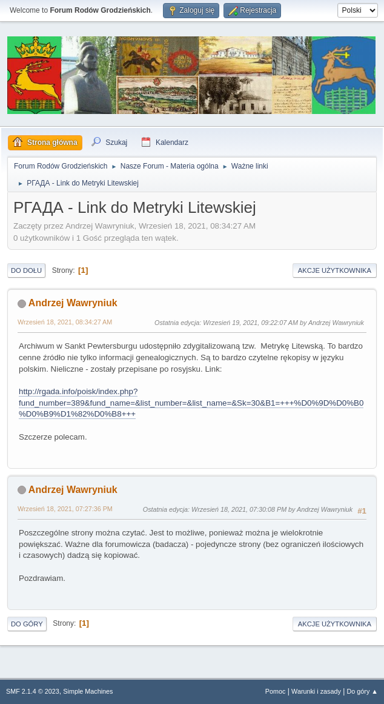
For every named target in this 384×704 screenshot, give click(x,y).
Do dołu (26, 270)
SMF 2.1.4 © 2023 (32, 691)
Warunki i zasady (316, 691)
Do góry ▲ (362, 691)
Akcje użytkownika (334, 270)
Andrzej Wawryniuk (73, 303)
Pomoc (275, 691)
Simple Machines (88, 691)
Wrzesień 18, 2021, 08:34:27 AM (65, 322)
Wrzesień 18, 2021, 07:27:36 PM (65, 508)
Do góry (27, 624)
